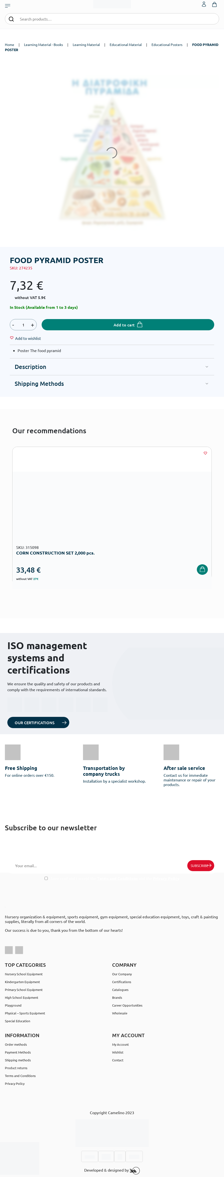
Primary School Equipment (24, 990)
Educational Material (126, 44)
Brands (117, 997)
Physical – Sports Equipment (25, 1013)
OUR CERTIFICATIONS (35, 722)
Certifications (121, 982)
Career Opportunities (127, 1005)
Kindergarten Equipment (22, 982)
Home (9, 44)
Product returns (16, 1068)
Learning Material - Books (43, 44)
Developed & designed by (112, 1170)
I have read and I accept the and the (112, 878)
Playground (13, 1005)
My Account (120, 1044)
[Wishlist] (28, 338)
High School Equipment (21, 997)
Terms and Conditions (117, 878)
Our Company (122, 974)
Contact (117, 1060)
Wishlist (117, 1052)
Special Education (17, 1021)
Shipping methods (18, 1060)
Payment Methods (18, 1052)
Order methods (16, 1044)
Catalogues (120, 990)
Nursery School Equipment (24, 974)
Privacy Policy (166, 878)
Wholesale (119, 1013)
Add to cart (124, 324)
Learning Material (86, 44)
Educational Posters (167, 44)
